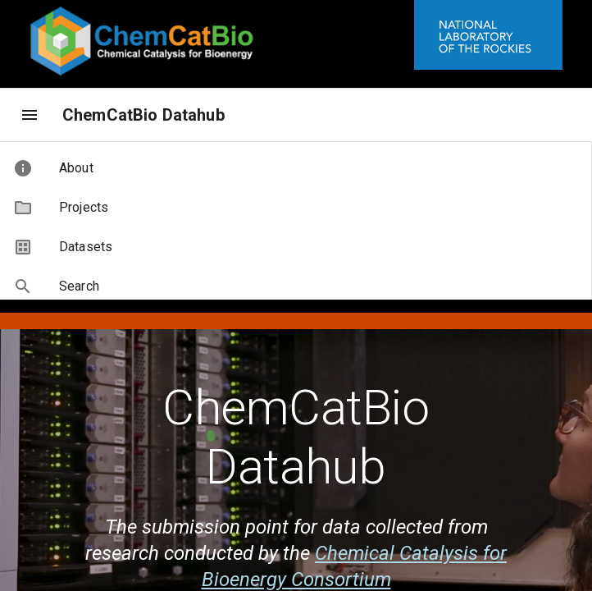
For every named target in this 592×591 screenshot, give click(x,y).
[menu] (29, 115)
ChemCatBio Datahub (143, 115)
